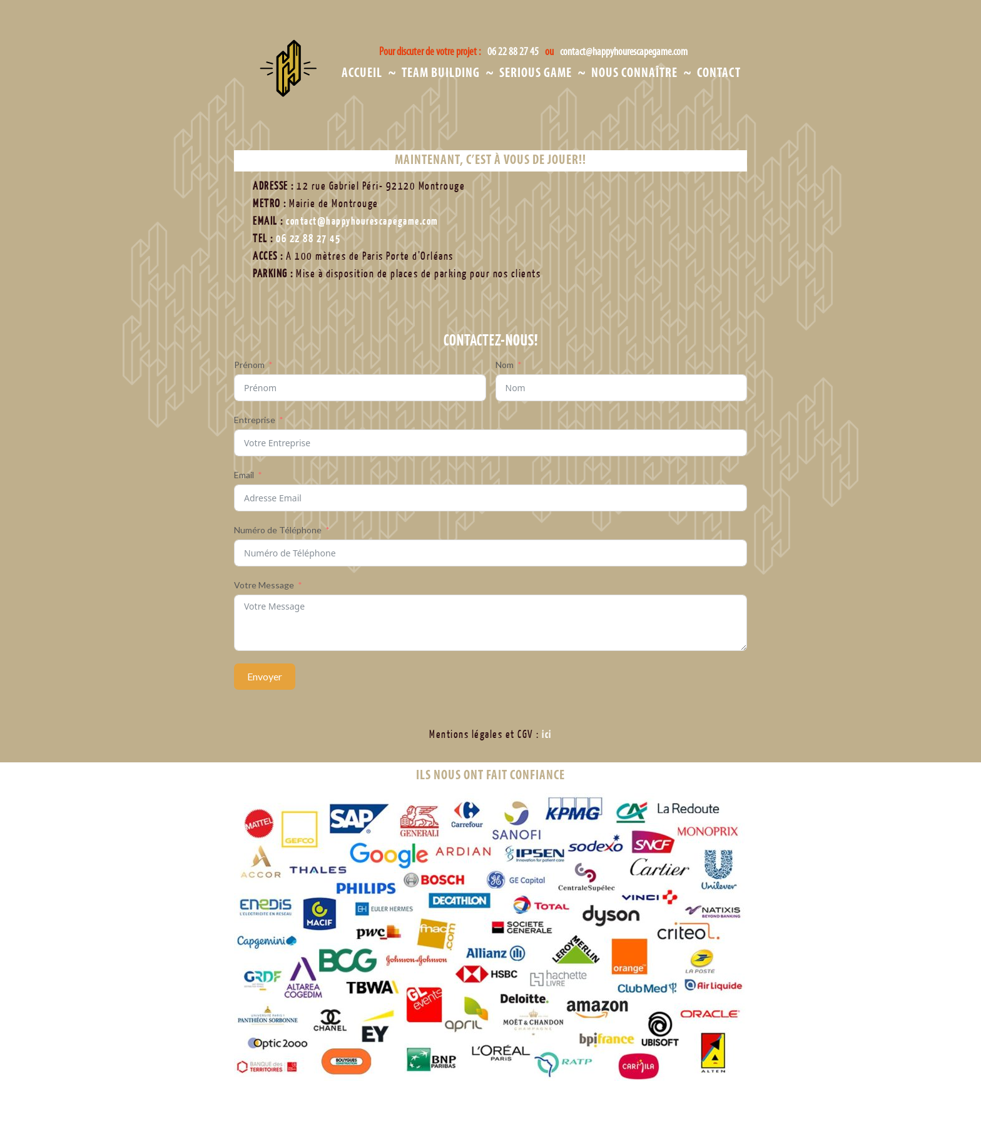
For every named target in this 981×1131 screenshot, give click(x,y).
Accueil (362, 73)
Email (244, 474)
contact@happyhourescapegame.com (624, 52)
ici (547, 734)
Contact (719, 73)
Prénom (249, 364)
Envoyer (264, 676)
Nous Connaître (634, 73)
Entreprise (254, 419)
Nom (505, 364)
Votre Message (264, 585)
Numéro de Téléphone (278, 530)
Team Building (441, 73)
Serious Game (535, 73)
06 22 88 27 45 (515, 52)
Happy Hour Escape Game (310, 89)
